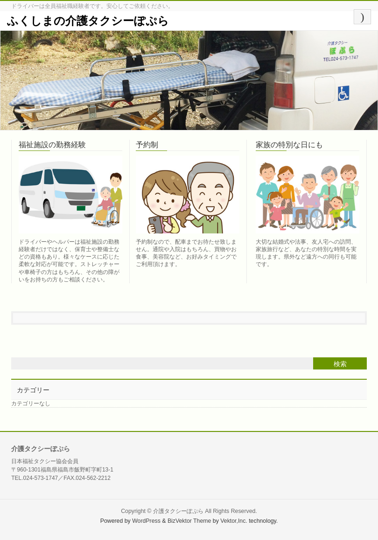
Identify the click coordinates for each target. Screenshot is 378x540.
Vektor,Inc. (233, 521)
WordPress (146, 521)
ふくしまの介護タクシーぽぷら (88, 20)
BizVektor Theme (189, 521)
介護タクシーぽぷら (178, 511)
